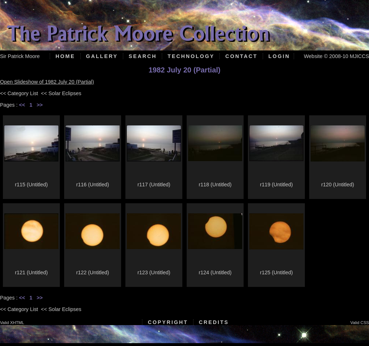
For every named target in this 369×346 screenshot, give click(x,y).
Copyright (168, 322)
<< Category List (19, 93)
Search (143, 56)
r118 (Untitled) (215, 184)
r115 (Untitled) (31, 184)
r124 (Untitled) (215, 272)
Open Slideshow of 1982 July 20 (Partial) (47, 82)
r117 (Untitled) (153, 184)
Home (65, 56)
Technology (191, 56)
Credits (214, 322)
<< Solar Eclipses (61, 93)
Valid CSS (359, 322)
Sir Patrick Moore (20, 56)
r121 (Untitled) (31, 272)
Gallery (102, 56)
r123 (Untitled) (153, 272)
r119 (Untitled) (276, 184)
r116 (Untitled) (92, 184)
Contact (241, 56)
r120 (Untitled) (337, 184)
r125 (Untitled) (276, 272)
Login (279, 56)
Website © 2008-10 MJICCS (336, 56)
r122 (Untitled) (92, 272)
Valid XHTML (12, 322)
